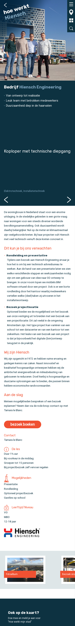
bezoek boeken (22, 424)
